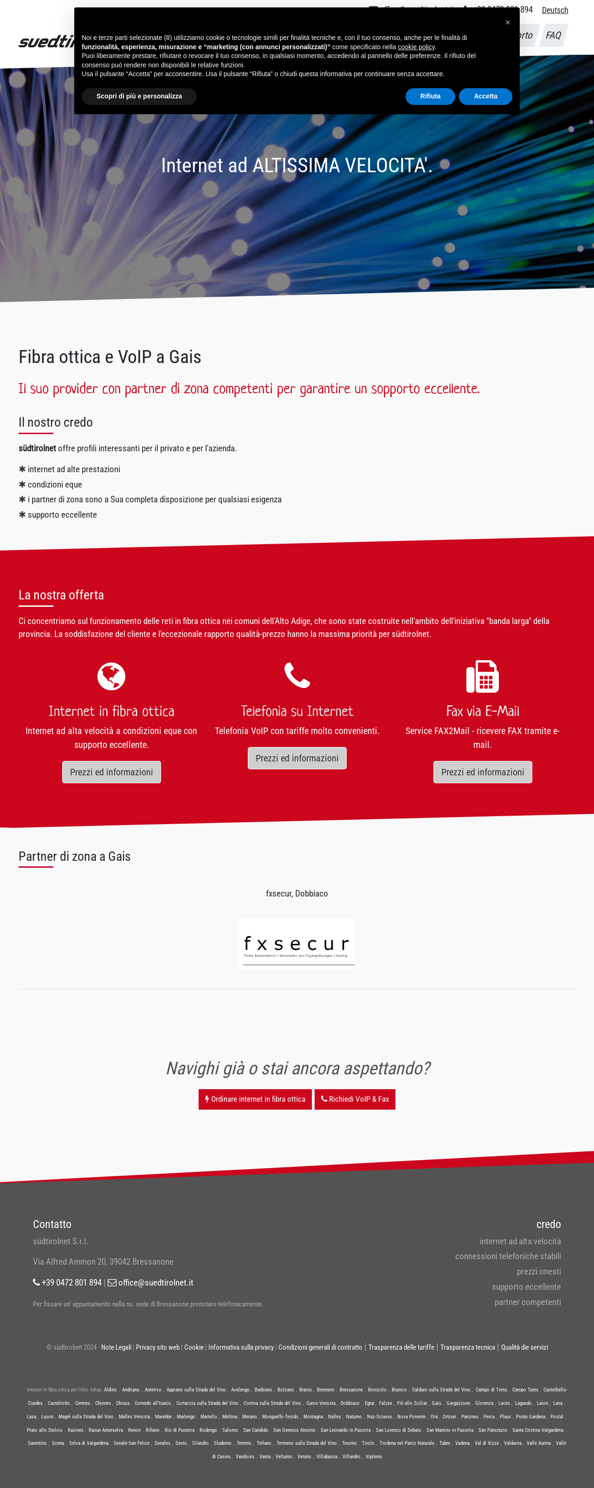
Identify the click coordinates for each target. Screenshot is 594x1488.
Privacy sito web (158, 1347)
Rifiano (153, 1430)
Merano (249, 1417)
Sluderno (223, 1443)
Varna (265, 1457)
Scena (58, 1443)
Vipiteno (374, 1457)
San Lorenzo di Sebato (398, 1430)
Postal (556, 1417)
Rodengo (208, 1430)
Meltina (229, 1417)
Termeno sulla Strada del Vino (307, 1443)
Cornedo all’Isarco (153, 1403)
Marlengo (186, 1417)
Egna (369, 1403)
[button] (507, 22)
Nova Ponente (411, 1417)
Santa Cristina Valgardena (537, 1430)
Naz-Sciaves (379, 1417)
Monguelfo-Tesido (280, 1417)
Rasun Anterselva (106, 1430)
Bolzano (286, 1390)
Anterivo (153, 1390)
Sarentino (37, 1443)
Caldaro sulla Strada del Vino (441, 1390)
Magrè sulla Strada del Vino (86, 1417)
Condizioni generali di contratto (320, 1347)
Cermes (82, 1403)
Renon (134, 1430)
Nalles (334, 1417)
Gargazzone (458, 1403)
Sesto (181, 1443)
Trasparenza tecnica (467, 1347)
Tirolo (368, 1443)
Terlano (264, 1443)
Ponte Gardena (530, 1417)
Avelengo (240, 1390)
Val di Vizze (487, 1443)
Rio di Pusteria (179, 1430)
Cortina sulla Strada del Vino (272, 1403)
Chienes (103, 1403)
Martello (208, 1417)
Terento (244, 1443)
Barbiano (263, 1390)
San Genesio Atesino (294, 1430)
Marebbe (163, 1417)
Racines (76, 1430)
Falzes (385, 1403)
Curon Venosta (321, 1403)
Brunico (399, 1390)
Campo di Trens (491, 1390)
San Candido (255, 1430)
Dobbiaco (350, 1403)
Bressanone (351, 1390)
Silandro (200, 1443)
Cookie (194, 1347)
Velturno (284, 1457)
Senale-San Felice (131, 1443)
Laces (504, 1403)
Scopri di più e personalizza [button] (139, 96)
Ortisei (449, 1417)
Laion (542, 1403)
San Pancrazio (492, 1430)
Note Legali (116, 1347)
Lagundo (523, 1403)
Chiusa (122, 1403)
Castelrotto (59, 1403)
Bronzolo (377, 1390)
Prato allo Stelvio (45, 1430)
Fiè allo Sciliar (412, 1403)
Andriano (131, 1390)
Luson (47, 1417)
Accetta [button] (485, 96)
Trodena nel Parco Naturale (407, 1443)
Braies (305, 1390)
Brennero (326, 1390)
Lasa (31, 1417)
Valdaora (513, 1443)
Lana (557, 1403)
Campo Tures (525, 1390)
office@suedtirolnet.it (151, 1282)
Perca (489, 1417)
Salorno (230, 1430)
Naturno (354, 1417)
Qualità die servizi (524, 1347)
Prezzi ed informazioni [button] (111, 772)
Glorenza (484, 1403)
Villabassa (326, 1457)
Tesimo (349, 1443)
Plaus (505, 1417)
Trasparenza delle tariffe (401, 1347)
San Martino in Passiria (449, 1430)
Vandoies (245, 1457)
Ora (434, 1417)
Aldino (110, 1390)
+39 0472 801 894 (67, 1282)
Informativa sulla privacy (241, 1347)
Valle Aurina (539, 1443)
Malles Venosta (134, 1417)
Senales (162, 1443)
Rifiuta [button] (430, 96)
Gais (436, 1403)
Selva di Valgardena (89, 1443)
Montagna (313, 1417)
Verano (304, 1457)
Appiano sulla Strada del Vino (196, 1390)
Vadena (462, 1443)
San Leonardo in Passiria (346, 1430)
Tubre (444, 1443)
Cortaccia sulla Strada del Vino (207, 1403)
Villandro (351, 1457)
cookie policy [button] (416, 47)
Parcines (469, 1417)
